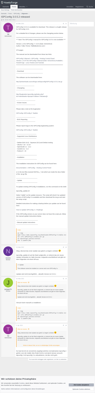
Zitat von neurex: (22, 282)
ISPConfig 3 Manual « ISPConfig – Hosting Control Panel (35, 58)
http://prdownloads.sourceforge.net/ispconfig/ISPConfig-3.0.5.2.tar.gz (39, 81)
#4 (66, 325)
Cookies (22, 383)
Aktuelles (22, 7)
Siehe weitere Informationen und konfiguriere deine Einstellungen (23, 389)
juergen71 (8, 289)
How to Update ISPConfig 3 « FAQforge (29, 210)
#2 (66, 247)
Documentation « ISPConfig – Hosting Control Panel (33, 168)
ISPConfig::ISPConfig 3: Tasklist (27, 113)
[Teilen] (63, 24)
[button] (26, 7)
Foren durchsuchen (16, 10)
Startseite (6, 7)
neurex (8, 258)
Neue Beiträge (5, 10)
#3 (66, 278)
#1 (66, 23)
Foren (14, 7)
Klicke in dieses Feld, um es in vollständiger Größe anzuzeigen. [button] (41, 345)
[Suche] (89, 7)
